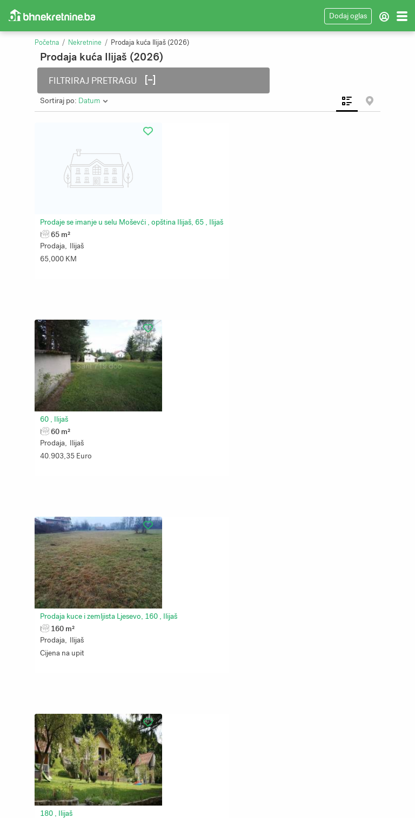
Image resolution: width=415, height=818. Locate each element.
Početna (47, 43)
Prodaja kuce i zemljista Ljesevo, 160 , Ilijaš (113, 369)
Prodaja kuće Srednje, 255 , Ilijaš (97, 675)
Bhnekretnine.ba (243, 801)
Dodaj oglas (348, 16)
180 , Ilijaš (233, 369)
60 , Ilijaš (231, 216)
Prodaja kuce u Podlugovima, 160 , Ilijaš (108, 522)
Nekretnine (85, 43)
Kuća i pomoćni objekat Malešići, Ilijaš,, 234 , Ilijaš (297, 522)
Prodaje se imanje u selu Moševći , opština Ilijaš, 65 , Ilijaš (135, 216)
